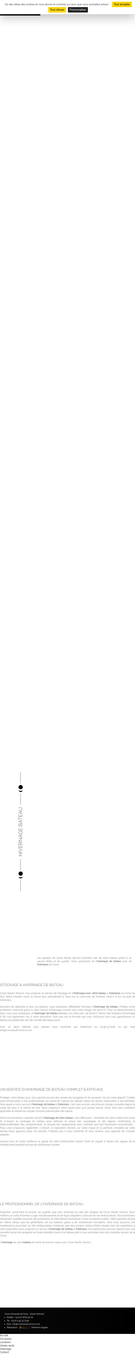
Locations (5, 1342)
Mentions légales (40, 1327)
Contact (4, 1352)
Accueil (4, 1335)
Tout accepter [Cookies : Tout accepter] (122, 4)
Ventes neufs (7, 1345)
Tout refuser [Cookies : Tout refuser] (57, 9)
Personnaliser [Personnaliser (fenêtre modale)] (78, 9)
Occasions (6, 1338)
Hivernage (5, 1349)
